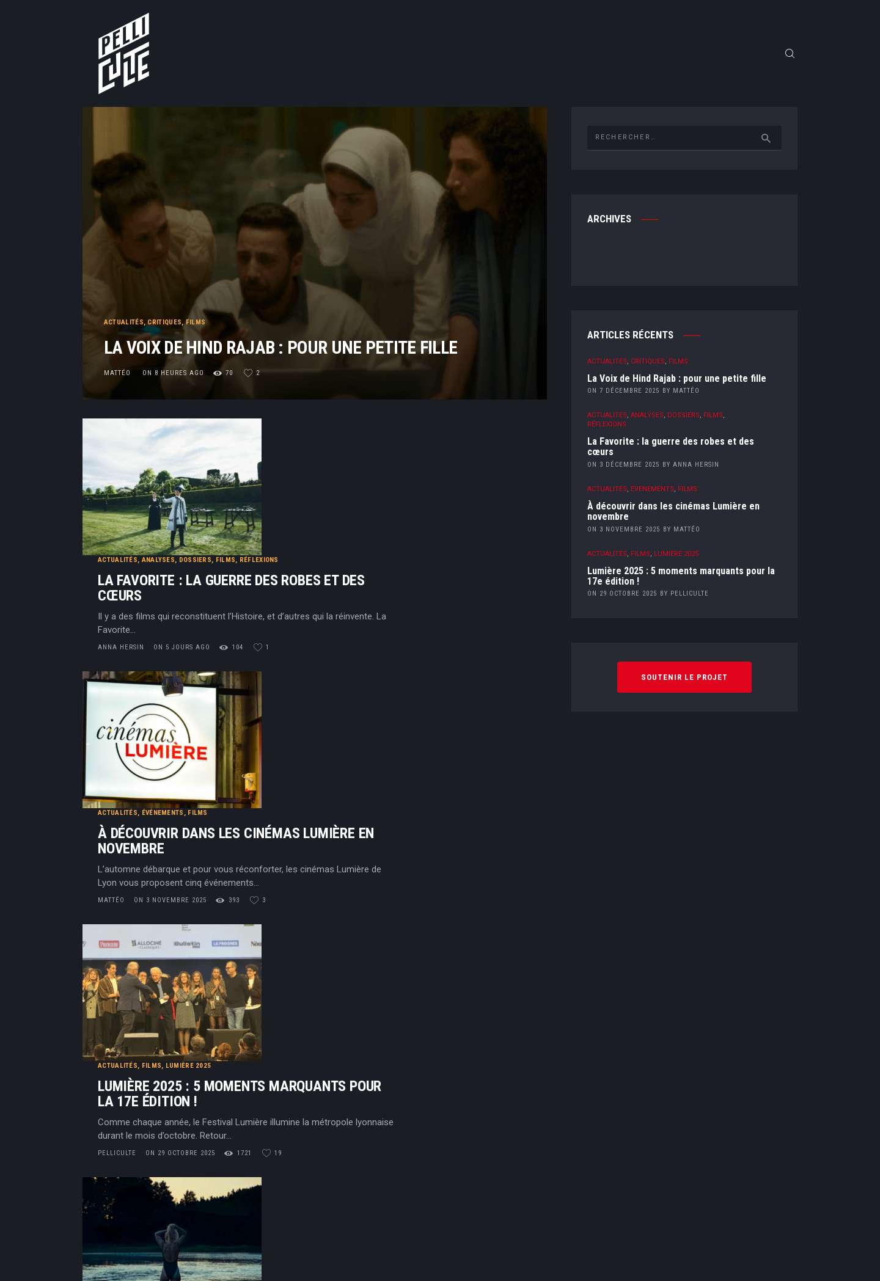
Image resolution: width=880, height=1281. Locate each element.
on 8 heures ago (173, 378)
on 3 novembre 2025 (323, 661)
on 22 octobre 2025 (316, 932)
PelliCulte (271, 796)
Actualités (124, 300)
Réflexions (411, 438)
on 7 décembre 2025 (623, 396)
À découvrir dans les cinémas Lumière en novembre (389, 601)
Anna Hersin (275, 525)
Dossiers (348, 438)
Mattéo (118, 378)
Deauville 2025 (314, 845)
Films (196, 300)
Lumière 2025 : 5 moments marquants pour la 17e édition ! (392, 737)
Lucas (262, 932)
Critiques (165, 300)
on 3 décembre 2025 (623, 470)
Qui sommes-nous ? (449, 1067)
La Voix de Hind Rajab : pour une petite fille (298, 339)
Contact (449, 1094)
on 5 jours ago (334, 525)
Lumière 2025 (341, 709)
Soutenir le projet (684, 682)
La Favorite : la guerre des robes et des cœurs (384, 466)
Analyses (311, 438)
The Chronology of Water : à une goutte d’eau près (385, 873)
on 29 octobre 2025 (333, 796)
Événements (316, 573)
